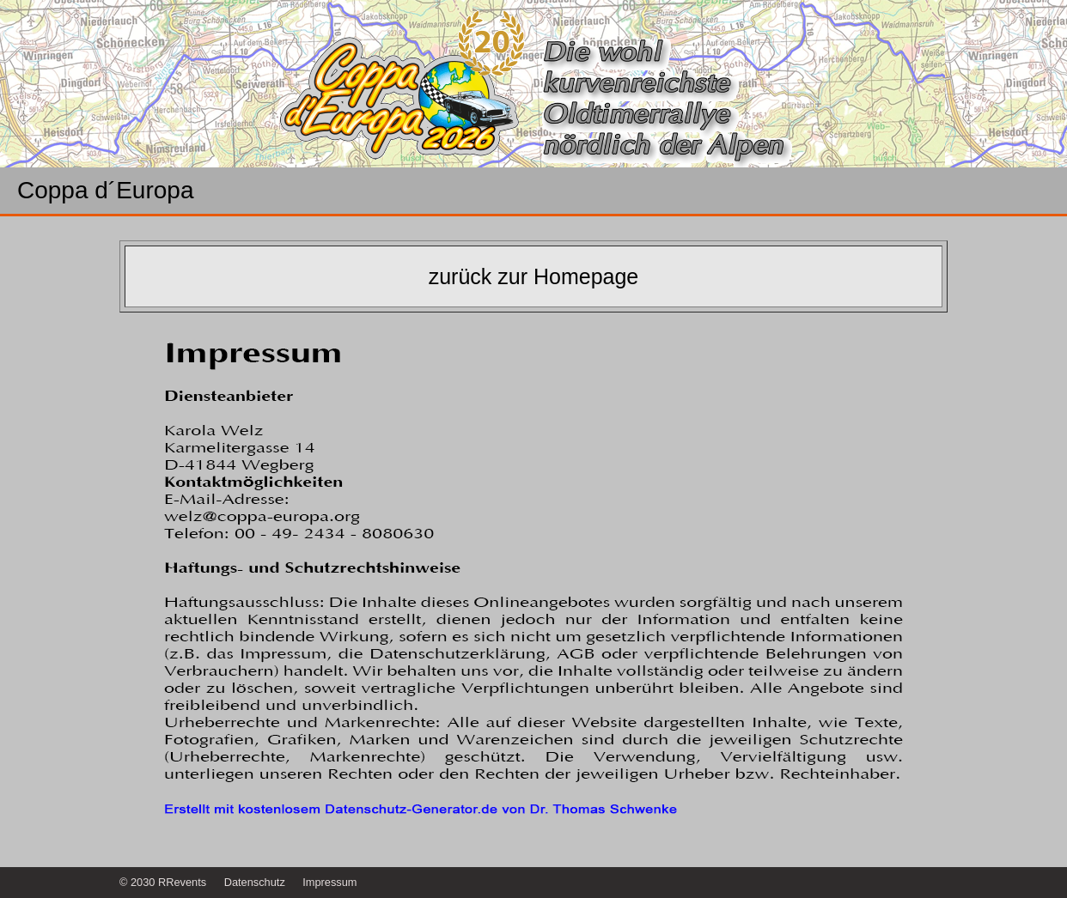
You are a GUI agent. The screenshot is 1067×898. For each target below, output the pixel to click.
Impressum (329, 882)
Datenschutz (254, 882)
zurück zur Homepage (534, 276)
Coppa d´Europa (105, 191)
